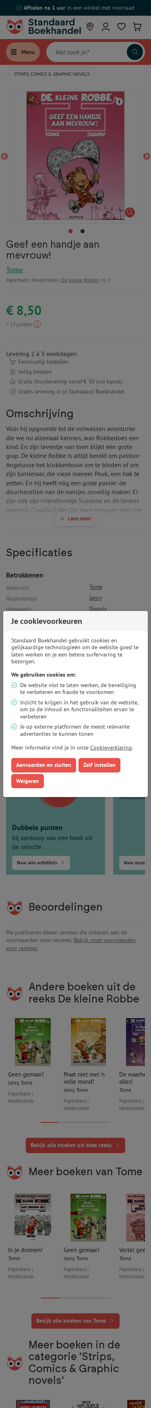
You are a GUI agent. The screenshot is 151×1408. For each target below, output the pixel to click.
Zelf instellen (99, 764)
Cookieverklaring (111, 747)
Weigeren (27, 781)
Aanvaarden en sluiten (43, 764)
